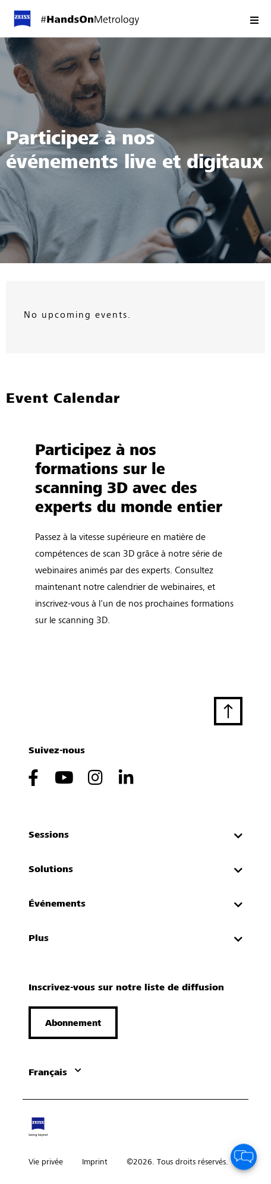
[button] (73, 1022)
